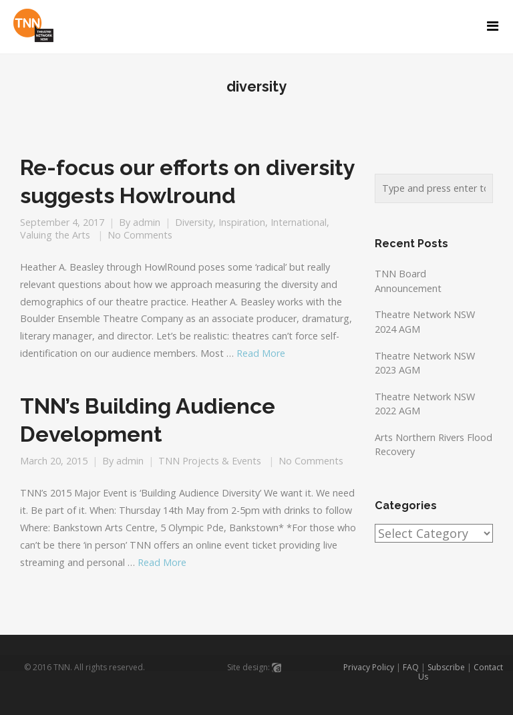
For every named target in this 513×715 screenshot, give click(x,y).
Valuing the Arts (55, 235)
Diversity (194, 222)
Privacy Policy (368, 667)
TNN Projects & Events (209, 460)
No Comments (140, 235)
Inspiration (241, 222)
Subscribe (446, 667)
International (299, 222)
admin (146, 222)
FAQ (411, 667)
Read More (260, 353)
